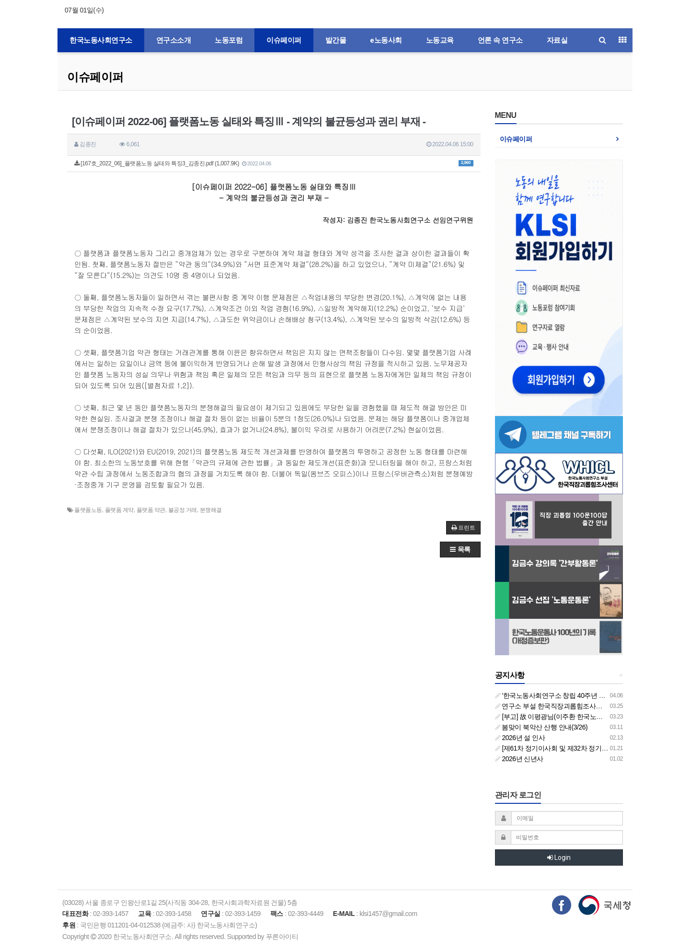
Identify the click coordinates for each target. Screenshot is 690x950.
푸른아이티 (282, 936)
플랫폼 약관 (151, 510)
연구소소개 (173, 40)
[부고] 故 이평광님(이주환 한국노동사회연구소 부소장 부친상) (587, 716)
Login (559, 857)
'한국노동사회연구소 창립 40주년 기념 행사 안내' (568, 695)
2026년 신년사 (519, 759)
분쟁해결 (211, 510)
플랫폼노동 (88, 510)
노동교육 (440, 40)
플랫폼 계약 (119, 510)
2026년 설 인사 (520, 737)
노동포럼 (228, 40)
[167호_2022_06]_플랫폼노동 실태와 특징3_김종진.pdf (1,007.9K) (273, 163)
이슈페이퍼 (283, 40)
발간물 (335, 40)
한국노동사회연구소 (100, 40)
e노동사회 (386, 40)
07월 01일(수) (84, 10)
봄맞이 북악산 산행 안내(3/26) (541, 727)
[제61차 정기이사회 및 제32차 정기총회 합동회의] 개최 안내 (584, 748)
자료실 (557, 40)
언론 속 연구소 (500, 40)
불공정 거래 (182, 510)
